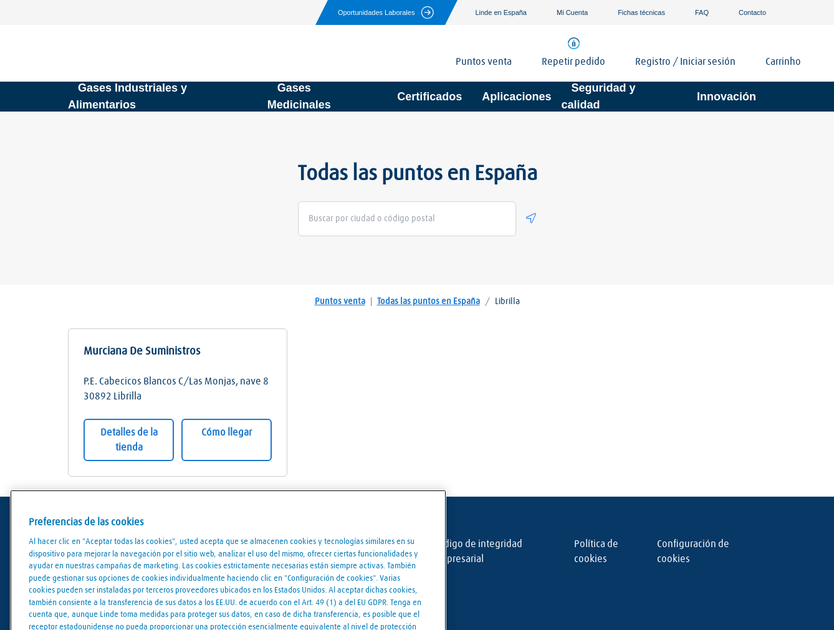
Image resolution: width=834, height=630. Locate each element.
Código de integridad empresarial (477, 551)
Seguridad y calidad (598, 96)
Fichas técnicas (641, 12)
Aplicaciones (516, 96)
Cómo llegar (226, 432)
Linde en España (501, 12)
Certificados (429, 96)
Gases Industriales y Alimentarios (127, 96)
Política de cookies (596, 551)
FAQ (702, 12)
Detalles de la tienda (129, 439)
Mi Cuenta (572, 12)
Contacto (752, 12)
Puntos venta (340, 301)
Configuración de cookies (693, 551)
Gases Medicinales (299, 96)
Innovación (726, 96)
